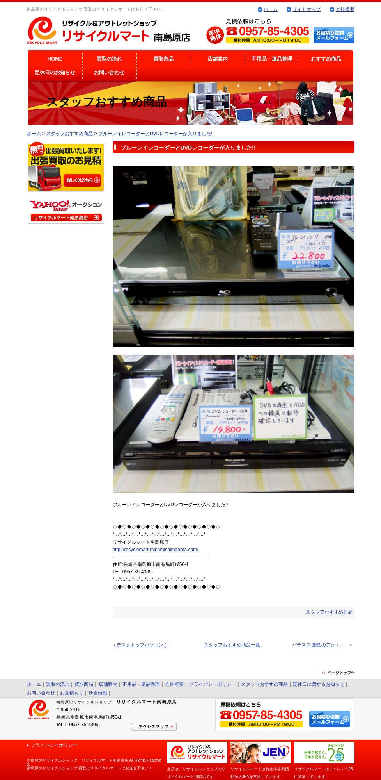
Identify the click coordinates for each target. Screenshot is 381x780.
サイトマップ (306, 9)
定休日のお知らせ (55, 72)
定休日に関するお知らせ (318, 684)
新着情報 (98, 693)
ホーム (271, 9)
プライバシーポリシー (212, 684)
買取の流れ (109, 59)
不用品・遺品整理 (272, 59)
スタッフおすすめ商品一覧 (232, 645)
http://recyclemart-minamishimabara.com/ (155, 549)
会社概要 (345, 9)
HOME (55, 59)
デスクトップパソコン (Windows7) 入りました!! (144, 645)
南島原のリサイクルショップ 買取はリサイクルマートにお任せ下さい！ (90, 768)
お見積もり (71, 693)
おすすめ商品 (326, 59)
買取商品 (163, 59)
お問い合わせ (109, 72)
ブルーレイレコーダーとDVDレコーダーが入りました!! (156, 133)
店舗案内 (217, 59)
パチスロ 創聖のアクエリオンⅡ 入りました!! (320, 645)
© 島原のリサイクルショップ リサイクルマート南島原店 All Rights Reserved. (94, 762)
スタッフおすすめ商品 (69, 133)
